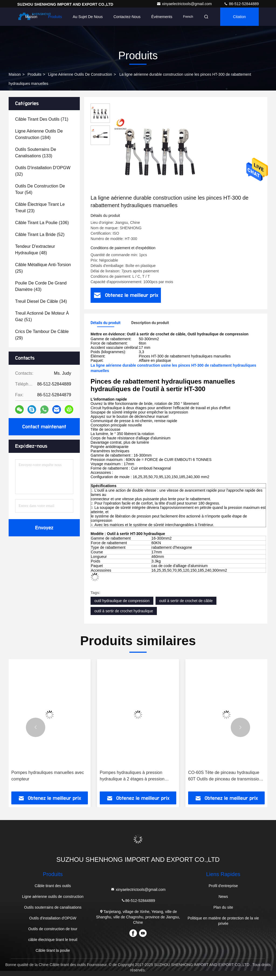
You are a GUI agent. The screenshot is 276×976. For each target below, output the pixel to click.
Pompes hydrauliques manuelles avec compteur (47, 775)
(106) (42, 222)
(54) (40, 189)
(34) (41, 301)
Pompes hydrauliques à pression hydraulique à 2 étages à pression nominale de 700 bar (132, 776)
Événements (161, 17)
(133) (35, 152)
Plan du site (223, 907)
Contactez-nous (126, 17)
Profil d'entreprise (223, 886)
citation (239, 17)
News (223, 896)
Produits (55, 17)
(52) (39, 234)
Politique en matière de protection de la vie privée (223, 921)
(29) (42, 334)
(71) (41, 119)
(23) (40, 207)
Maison (31, 17)
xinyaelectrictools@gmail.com (185, 4)
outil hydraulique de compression (122, 601)
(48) (35, 249)
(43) (41, 286)
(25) (43, 267)
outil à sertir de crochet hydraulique (123, 611)
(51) (42, 316)
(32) (42, 170)
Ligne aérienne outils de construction (80, 74)
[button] (35, 727)
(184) (39, 134)
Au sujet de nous (88, 17)
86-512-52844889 (241, 4)
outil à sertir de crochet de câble (186, 601)
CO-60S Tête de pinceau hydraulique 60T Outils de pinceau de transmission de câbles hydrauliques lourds (224, 776)
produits (34, 74)
